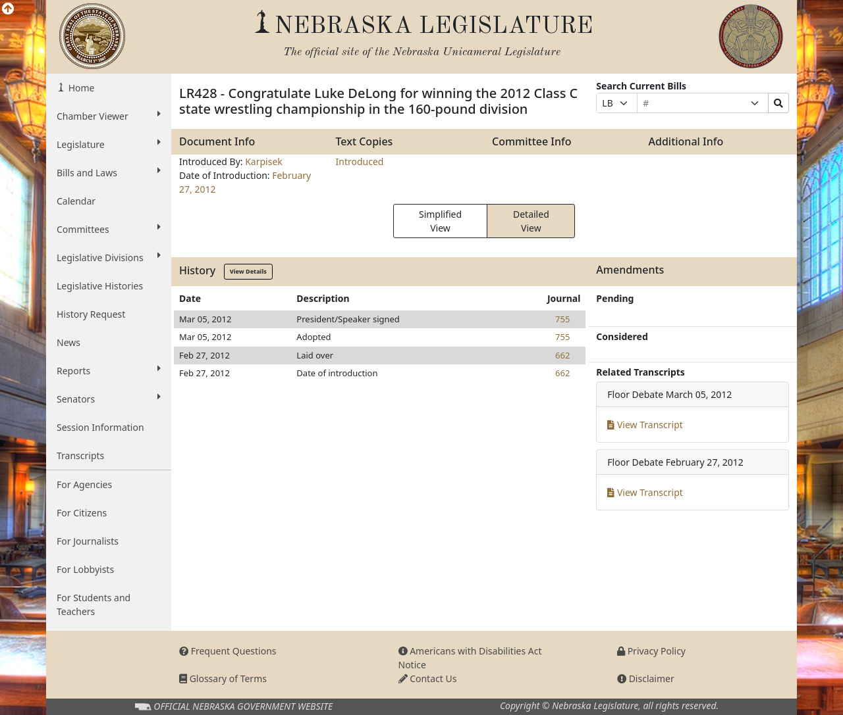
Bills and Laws (109, 172)
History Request (91, 314)
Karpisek (264, 161)
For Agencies (84, 484)
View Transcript (645, 424)
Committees (109, 228)
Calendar (76, 201)
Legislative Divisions (109, 257)
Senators (109, 398)
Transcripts (80, 455)
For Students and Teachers (93, 604)
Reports (109, 370)
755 (562, 319)
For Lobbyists (85, 569)
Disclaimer (645, 678)
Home (80, 88)
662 (562, 355)
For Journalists (88, 541)
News (68, 342)
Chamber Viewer (109, 115)
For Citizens (82, 512)
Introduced (360, 161)
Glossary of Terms (223, 678)
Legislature (109, 144)
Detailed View (531, 221)
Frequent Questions (228, 651)
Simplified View (440, 221)
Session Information (100, 427)
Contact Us (427, 678)
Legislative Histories (100, 286)
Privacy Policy (651, 651)
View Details (248, 271)
